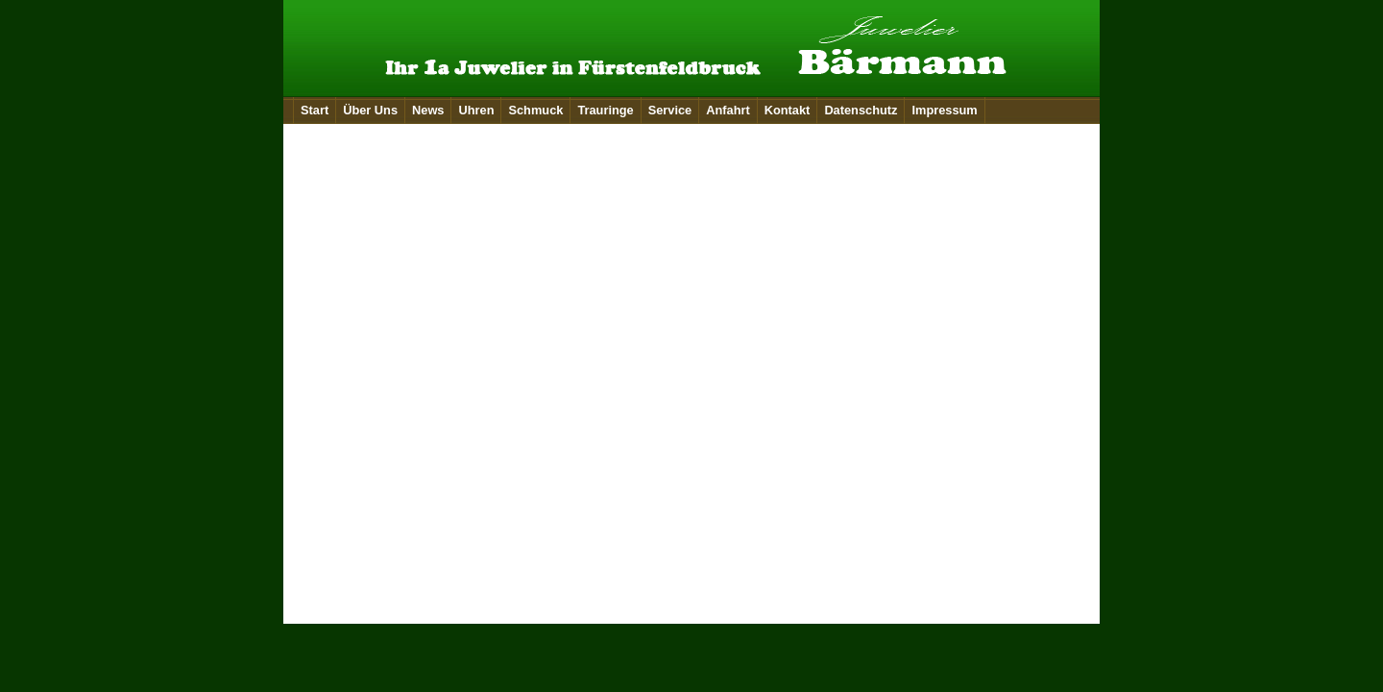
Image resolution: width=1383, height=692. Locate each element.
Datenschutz (860, 110)
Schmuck (535, 110)
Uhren (476, 110)
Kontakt (787, 110)
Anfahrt (728, 110)
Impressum (944, 110)
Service (670, 110)
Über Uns (370, 110)
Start (314, 110)
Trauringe (605, 110)
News (428, 110)
